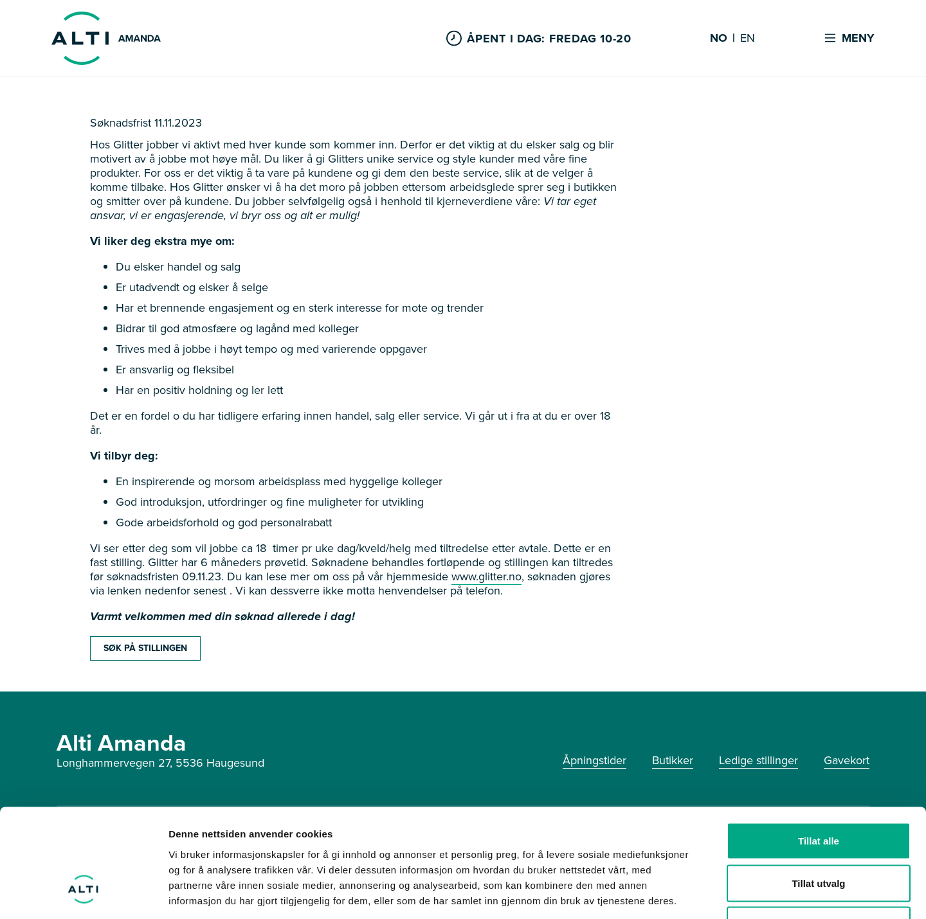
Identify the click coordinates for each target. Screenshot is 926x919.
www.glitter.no (486, 576)
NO (718, 38)
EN (747, 38)
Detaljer (685, 893)
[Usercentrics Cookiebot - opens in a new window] (83, 894)
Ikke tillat (818, 834)
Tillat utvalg (818, 792)
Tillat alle (818, 750)
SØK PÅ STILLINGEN (145, 648)
